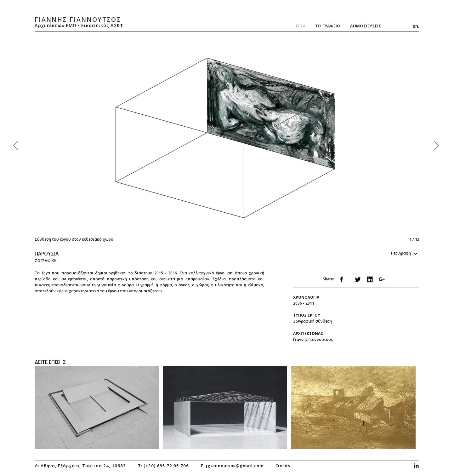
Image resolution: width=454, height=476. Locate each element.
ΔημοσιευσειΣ (365, 26)
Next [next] (321, 140)
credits (282, 465)
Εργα (301, 26)
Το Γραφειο (327, 26)
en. (415, 26)
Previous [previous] (131, 140)
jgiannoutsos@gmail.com (235, 465)
